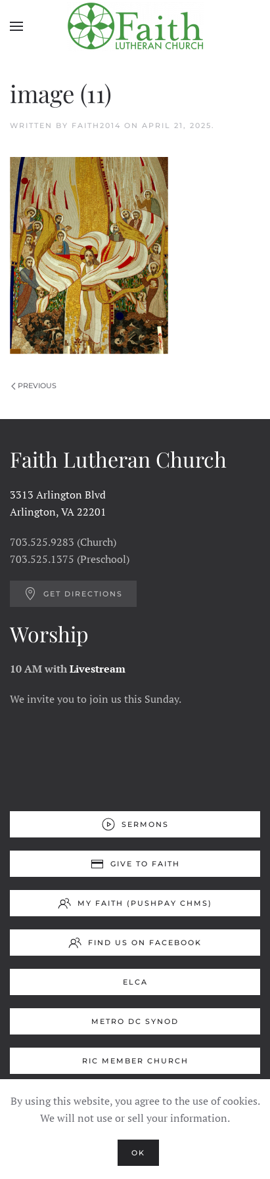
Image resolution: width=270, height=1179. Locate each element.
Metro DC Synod (135, 1021)
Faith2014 (96, 125)
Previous (33, 385)
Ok (138, 1152)
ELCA (135, 982)
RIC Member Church (135, 1060)
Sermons (135, 824)
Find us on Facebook (135, 942)
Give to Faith (135, 863)
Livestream (97, 668)
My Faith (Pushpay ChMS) (135, 903)
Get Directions (73, 593)
